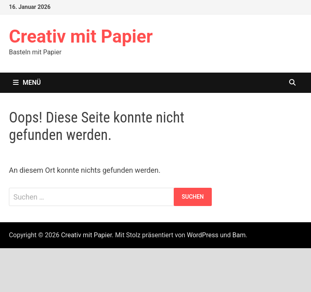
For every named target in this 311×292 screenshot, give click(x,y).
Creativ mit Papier (81, 36)
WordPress (202, 235)
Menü (27, 82)
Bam (239, 235)
